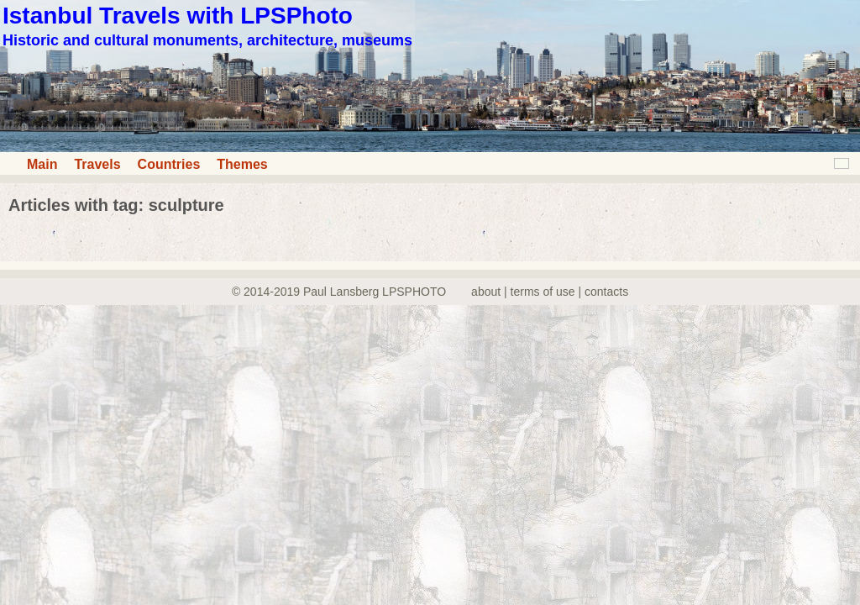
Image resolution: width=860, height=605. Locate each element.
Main (42, 164)
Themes (242, 164)
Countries (169, 164)
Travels (97, 164)
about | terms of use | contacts (549, 291)
